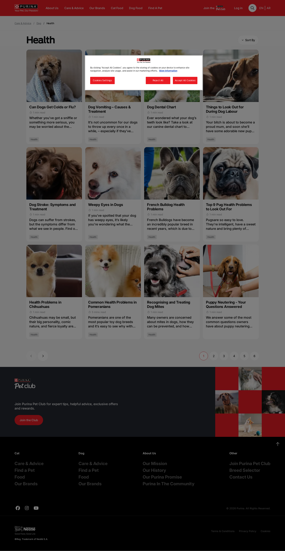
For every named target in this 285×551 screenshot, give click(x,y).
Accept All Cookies (185, 80)
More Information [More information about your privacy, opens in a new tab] (168, 71)
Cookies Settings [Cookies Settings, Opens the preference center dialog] (102, 80)
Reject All (158, 80)
